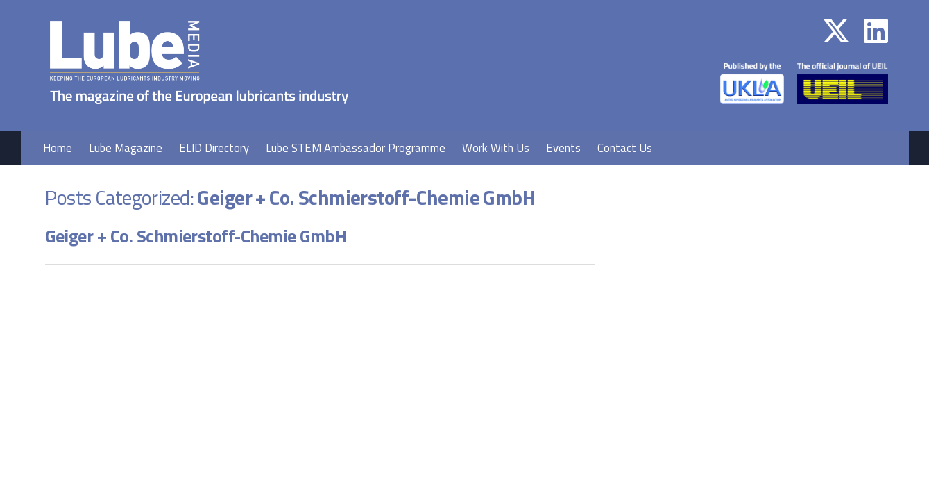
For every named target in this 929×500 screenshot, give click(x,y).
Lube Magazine (125, 148)
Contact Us (624, 148)
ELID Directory (214, 148)
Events (563, 148)
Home (57, 148)
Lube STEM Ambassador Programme (355, 148)
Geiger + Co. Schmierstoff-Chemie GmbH (195, 235)
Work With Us (495, 148)
